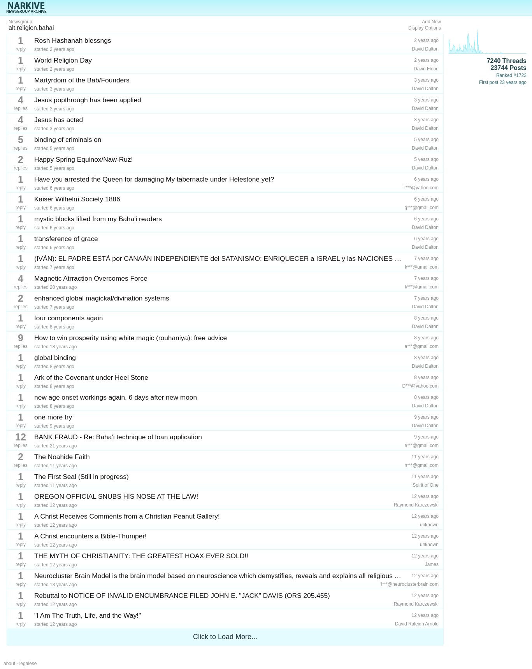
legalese (28, 663)
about (9, 663)
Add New (431, 21)
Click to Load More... (225, 637)
